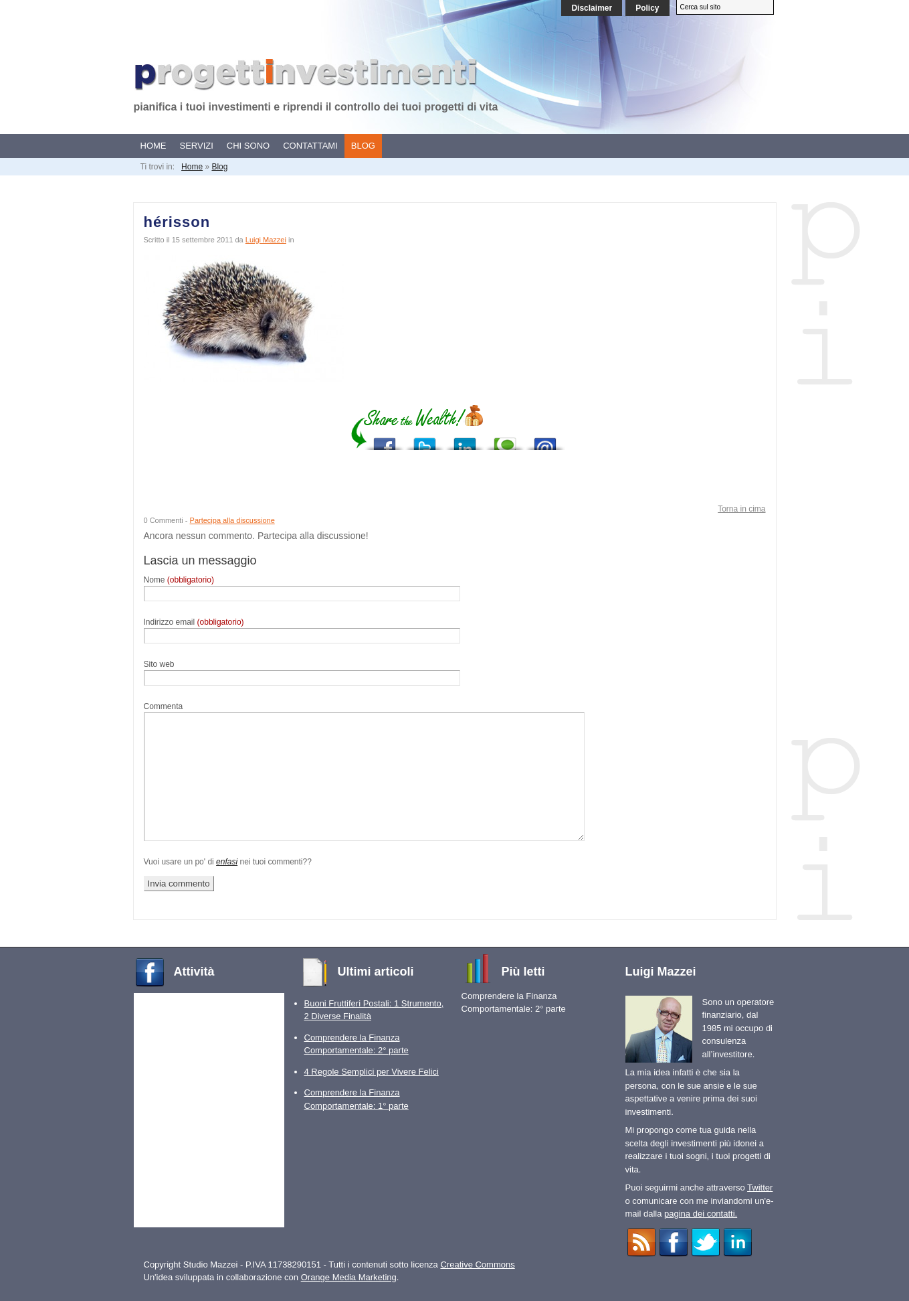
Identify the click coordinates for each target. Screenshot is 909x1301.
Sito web (159, 664)
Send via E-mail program (545, 440)
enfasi (226, 861)
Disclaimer (591, 8)
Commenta (163, 706)
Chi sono (248, 146)
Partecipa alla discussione (232, 520)
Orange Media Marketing (349, 1277)
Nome (179, 580)
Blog (363, 146)
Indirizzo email (194, 622)
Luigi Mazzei (265, 240)
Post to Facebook (385, 440)
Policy (647, 8)
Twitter (760, 1187)
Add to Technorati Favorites (505, 440)
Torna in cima (741, 509)
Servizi (196, 146)
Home (153, 146)
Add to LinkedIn (465, 440)
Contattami (310, 146)
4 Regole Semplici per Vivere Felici (371, 1072)
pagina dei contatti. (700, 1214)
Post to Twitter (425, 440)
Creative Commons (477, 1264)
